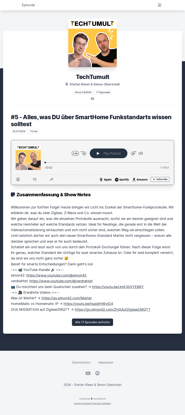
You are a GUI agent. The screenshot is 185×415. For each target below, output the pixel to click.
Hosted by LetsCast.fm (92, 398)
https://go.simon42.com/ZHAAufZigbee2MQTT (112, 309)
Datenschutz (81, 362)
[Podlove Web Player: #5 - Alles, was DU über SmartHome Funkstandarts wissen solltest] (92, 162)
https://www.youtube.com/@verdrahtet (61, 281)
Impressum (105, 362)
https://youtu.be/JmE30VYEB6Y (118, 287)
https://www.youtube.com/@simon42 (56, 275)
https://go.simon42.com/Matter (66, 298)
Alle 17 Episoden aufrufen (92, 322)
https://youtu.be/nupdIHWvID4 (88, 304)
